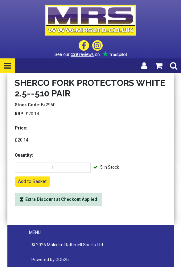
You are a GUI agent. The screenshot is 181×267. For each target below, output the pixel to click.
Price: (21, 127)
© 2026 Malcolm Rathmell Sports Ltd (67, 244)
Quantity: (24, 155)
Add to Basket (32, 181)
